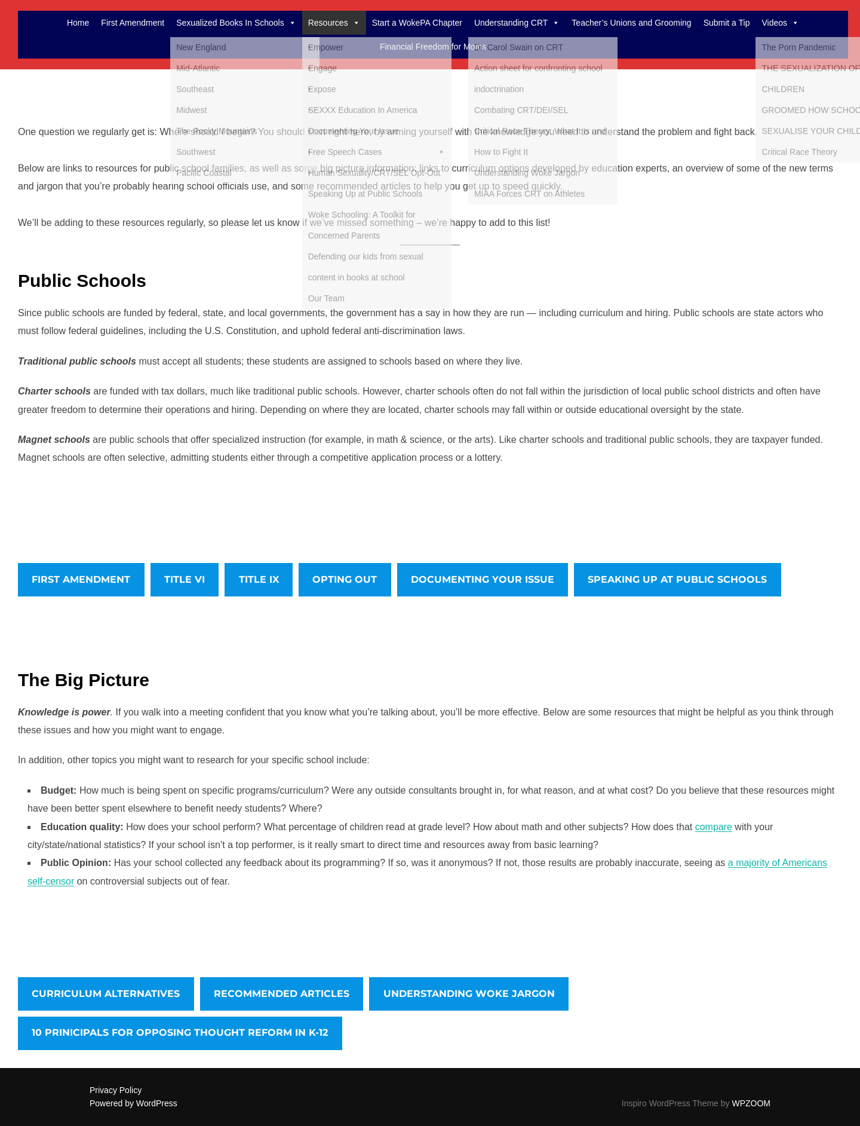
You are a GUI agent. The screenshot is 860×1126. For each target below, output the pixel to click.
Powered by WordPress (133, 1103)
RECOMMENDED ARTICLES (281, 993)
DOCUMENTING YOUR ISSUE (482, 579)
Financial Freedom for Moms (433, 46)
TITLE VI (184, 579)
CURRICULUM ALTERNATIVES (106, 993)
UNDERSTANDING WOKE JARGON (469, 993)
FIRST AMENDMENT (81, 579)
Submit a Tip (727, 22)
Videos (780, 23)
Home (78, 22)
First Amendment (132, 22)
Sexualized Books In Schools (236, 23)
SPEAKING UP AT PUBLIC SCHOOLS (677, 579)
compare (713, 827)
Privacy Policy (116, 1090)
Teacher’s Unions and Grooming (631, 22)
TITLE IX (259, 579)
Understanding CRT (517, 23)
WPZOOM (751, 1103)
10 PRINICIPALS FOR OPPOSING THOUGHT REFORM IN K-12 (180, 1032)
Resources (334, 23)
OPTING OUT (344, 579)
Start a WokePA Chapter (417, 22)
